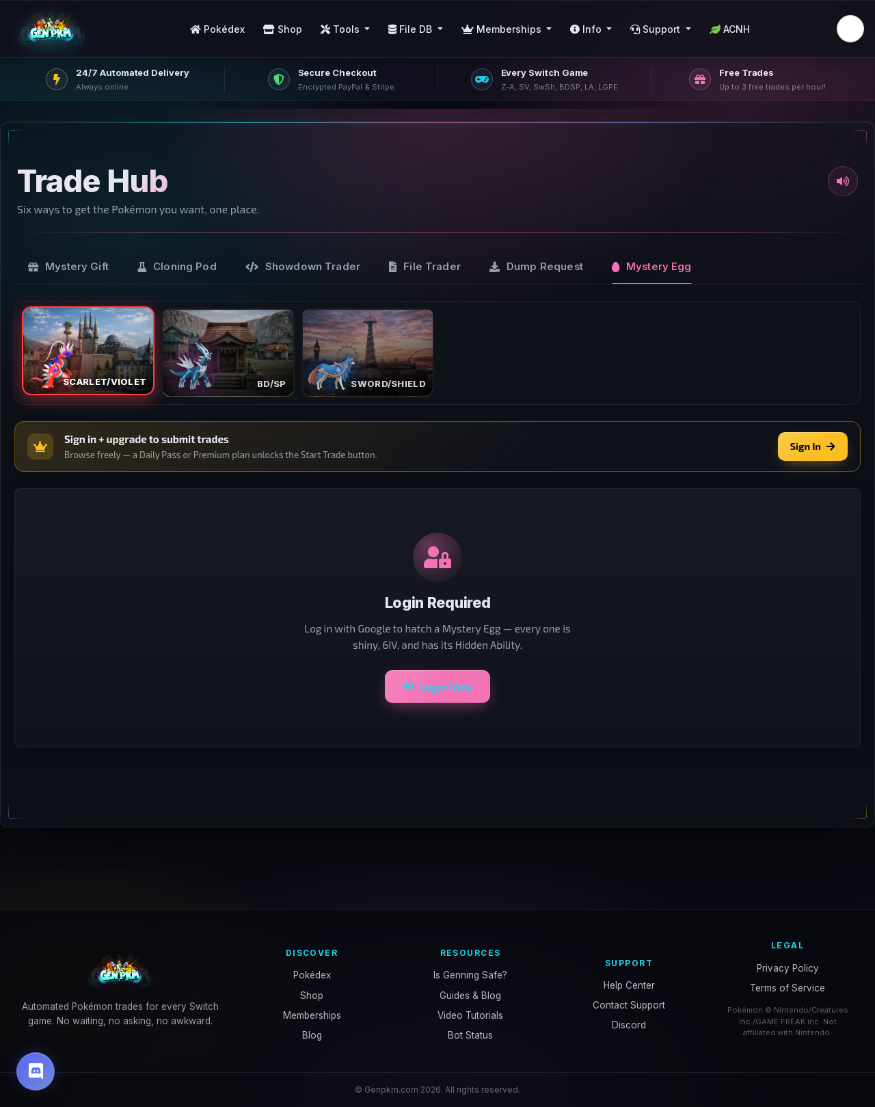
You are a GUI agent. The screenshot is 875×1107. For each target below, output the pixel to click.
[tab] (68, 267)
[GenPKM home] (51, 28)
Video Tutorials (470, 1015)
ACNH (730, 29)
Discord (629, 1024)
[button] (850, 28)
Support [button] (656, 29)
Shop (282, 29)
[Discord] (35, 1071)
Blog (312, 1035)
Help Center (629, 985)
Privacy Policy (788, 968)
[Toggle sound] (843, 181)
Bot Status (470, 1035)
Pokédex (217, 29)
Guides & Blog (470, 995)
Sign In (812, 446)
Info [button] (587, 29)
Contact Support (629, 1005)
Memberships (312, 1015)
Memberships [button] (502, 29)
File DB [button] (411, 29)
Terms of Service (787, 988)
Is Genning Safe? (470, 975)
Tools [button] (341, 29)
